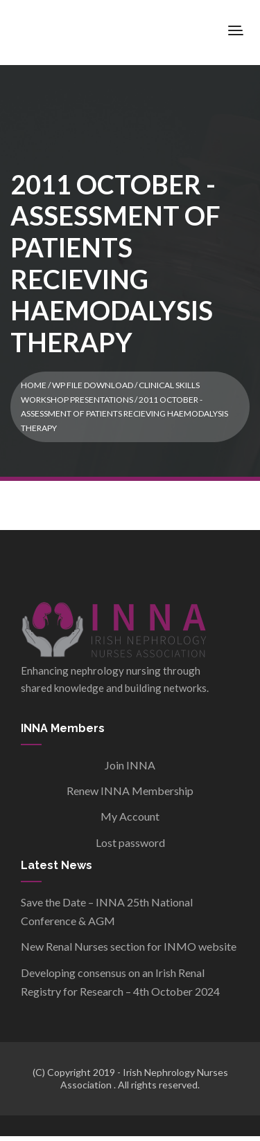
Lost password (130, 842)
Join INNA (130, 765)
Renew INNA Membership (130, 790)
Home (33, 385)
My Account (130, 816)
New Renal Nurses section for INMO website (128, 946)
